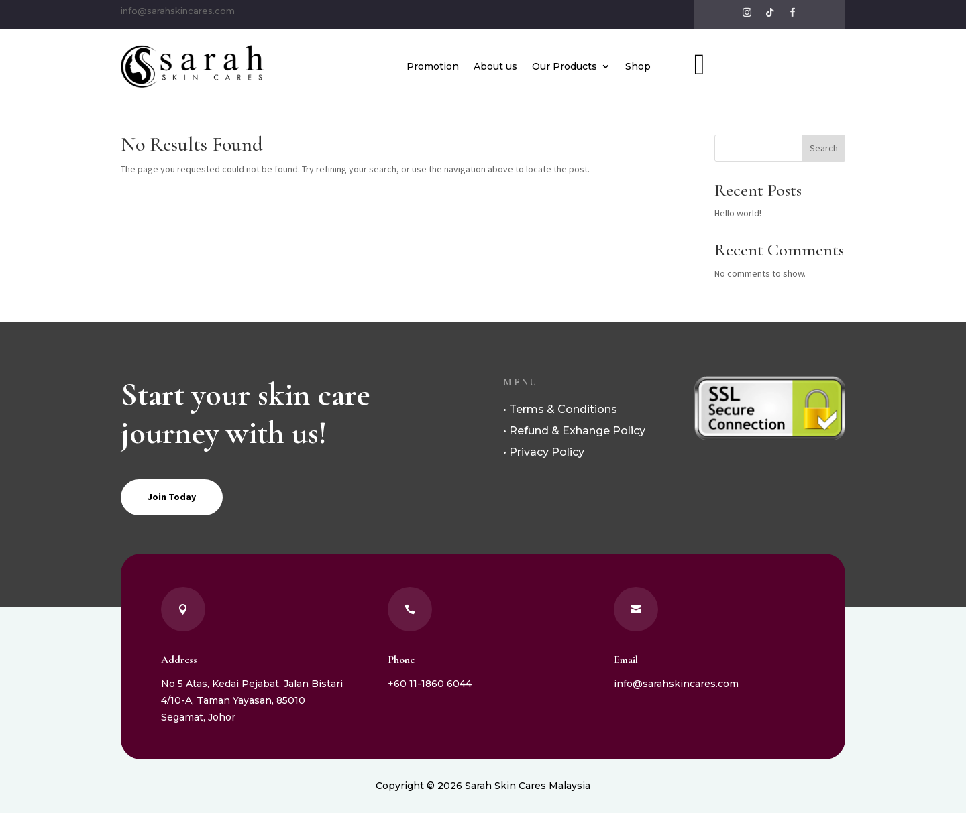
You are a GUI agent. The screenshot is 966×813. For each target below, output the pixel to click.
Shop (638, 66)
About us (495, 66)
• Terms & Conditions (560, 409)
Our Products (564, 66)
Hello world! (737, 213)
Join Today (172, 497)
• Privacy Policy (543, 452)
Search (824, 148)
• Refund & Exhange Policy (574, 430)
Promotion (433, 66)
